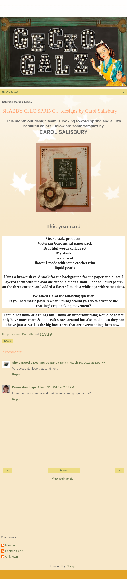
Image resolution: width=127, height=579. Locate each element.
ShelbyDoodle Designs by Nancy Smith (40, 362)
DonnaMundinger (24, 387)
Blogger (71, 566)
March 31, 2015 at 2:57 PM (56, 387)
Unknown (11, 556)
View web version (63, 478)
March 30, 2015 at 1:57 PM (87, 362)
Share (7, 340)
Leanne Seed (14, 551)
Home (63, 470)
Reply (16, 374)
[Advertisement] (63, 11)
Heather (10, 545)
